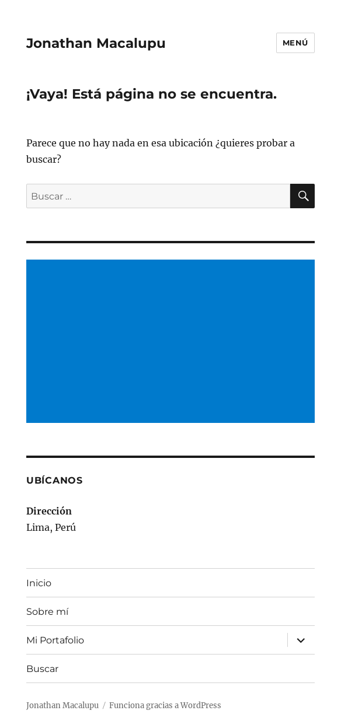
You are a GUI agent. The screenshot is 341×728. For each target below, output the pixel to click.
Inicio (38, 583)
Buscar (42, 668)
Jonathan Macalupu (96, 43)
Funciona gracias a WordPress (165, 705)
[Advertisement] (173, 342)
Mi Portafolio (55, 640)
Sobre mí (47, 611)
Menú (295, 42)
